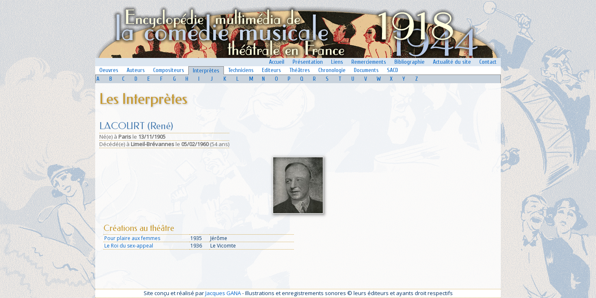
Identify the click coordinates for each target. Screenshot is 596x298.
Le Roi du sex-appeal (128, 245)
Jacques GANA (223, 293)
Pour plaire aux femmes (132, 238)
